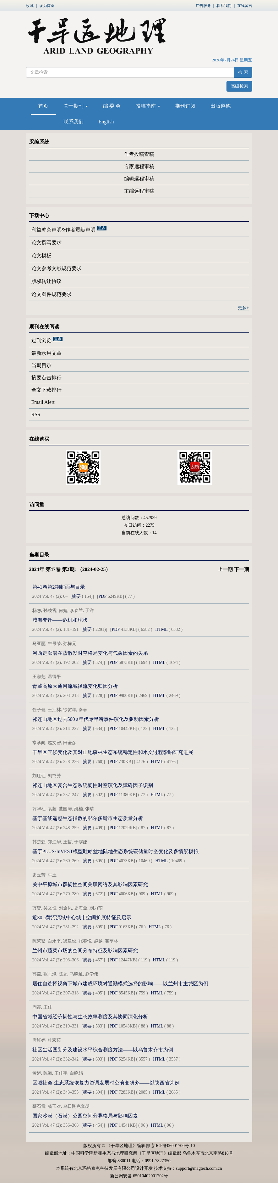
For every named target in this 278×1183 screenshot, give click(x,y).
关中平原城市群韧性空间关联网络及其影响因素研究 (90, 884)
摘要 (76, 596)
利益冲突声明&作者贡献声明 (63, 229)
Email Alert (43, 402)
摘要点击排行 (46, 377)
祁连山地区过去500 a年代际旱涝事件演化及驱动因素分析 (95, 719)
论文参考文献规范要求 (56, 268)
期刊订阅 (185, 106)
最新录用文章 (46, 353)
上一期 (225, 569)
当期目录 (41, 365)
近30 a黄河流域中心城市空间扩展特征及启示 (81, 917)
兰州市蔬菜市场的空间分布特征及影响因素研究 (85, 950)
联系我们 (224, 5)
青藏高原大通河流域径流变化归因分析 (75, 686)
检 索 (243, 72)
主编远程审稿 (139, 191)
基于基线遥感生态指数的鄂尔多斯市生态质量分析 (87, 818)
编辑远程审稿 (139, 178)
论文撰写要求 (46, 242)
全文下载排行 (46, 390)
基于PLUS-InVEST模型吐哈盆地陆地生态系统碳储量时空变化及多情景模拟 (115, 851)
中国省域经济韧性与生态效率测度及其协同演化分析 (90, 1016)
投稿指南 (148, 106)
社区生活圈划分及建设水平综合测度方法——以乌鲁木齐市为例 (102, 1049)
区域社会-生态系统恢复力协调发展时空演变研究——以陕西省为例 (106, 1082)
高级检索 (239, 86)
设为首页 (46, 5)
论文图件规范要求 (51, 294)
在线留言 (244, 5)
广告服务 (203, 5)
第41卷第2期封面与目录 (58, 587)
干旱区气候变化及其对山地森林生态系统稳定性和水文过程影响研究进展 (112, 752)
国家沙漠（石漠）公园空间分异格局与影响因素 (85, 1115)
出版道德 (220, 106)
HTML (161, 629)
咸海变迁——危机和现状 (60, 620)
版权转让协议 (46, 281)
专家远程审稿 (139, 166)
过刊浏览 (41, 340)
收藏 (30, 5)
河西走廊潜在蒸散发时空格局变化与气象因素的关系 (90, 653)
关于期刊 (75, 106)
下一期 (241, 569)
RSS (35, 414)
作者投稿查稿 (139, 154)
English (106, 121)
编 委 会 (112, 106)
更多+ (243, 307)
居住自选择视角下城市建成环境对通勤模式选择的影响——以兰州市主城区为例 (120, 983)
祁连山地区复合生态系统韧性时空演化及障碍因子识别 (92, 785)
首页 (43, 106)
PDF (103, 596)
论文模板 (41, 255)
